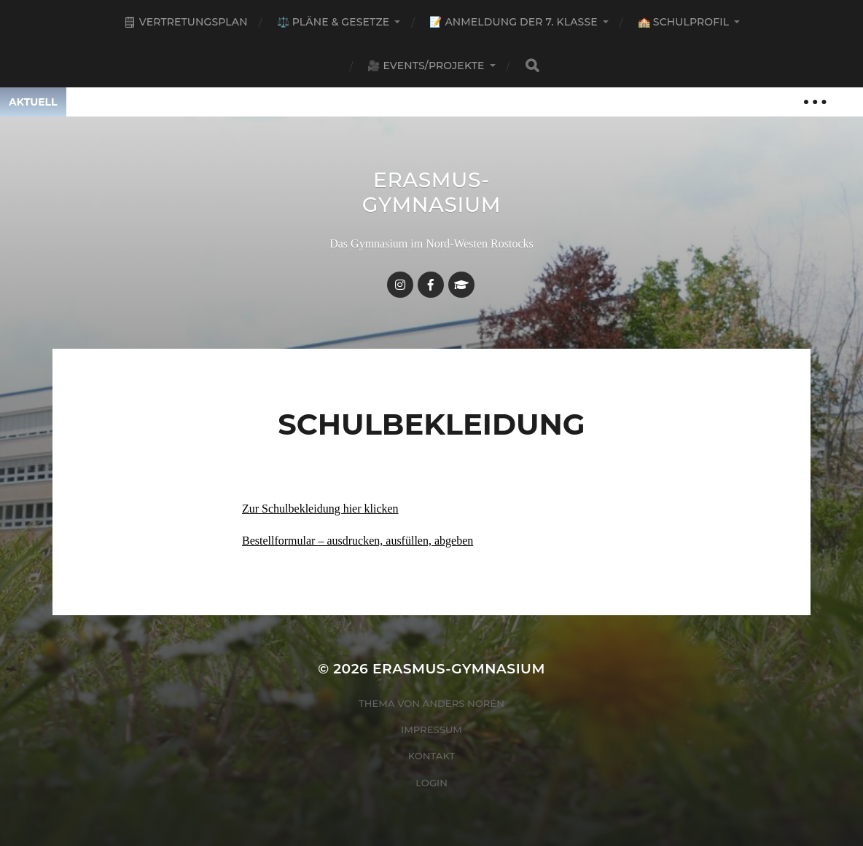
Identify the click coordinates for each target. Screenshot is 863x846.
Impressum (431, 729)
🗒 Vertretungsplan (185, 21)
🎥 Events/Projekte (425, 65)
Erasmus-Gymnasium (431, 192)
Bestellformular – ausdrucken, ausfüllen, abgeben (357, 540)
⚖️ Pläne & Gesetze (333, 21)
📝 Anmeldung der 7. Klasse (513, 21)
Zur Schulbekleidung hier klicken (320, 508)
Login (431, 782)
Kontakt (432, 756)
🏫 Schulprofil (683, 21)
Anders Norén (463, 703)
